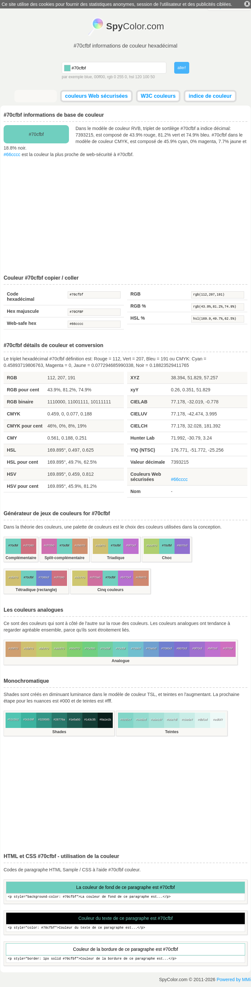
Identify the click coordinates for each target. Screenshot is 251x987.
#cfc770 (80, 577)
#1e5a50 (74, 719)
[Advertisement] (125, 216)
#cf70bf (228, 648)
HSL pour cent (22, 462)
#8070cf (182, 648)
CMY (12, 438)
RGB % (138, 306)
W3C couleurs (158, 96)
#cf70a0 (95, 577)
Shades (59, 732)
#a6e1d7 (156, 719)
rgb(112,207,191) (217, 294)
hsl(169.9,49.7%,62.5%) (217, 319)
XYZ (134, 377)
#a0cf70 (59, 648)
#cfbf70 (100, 545)
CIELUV (138, 413)
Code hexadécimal (20, 296)
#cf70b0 (49, 545)
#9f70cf (197, 648)
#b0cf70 (151, 545)
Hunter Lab (142, 438)
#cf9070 (80, 545)
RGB (135, 294)
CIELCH (138, 425)
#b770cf (126, 577)
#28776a (59, 719)
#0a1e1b (105, 719)
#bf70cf (131, 545)
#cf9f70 (13, 648)
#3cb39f (28, 719)
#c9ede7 (187, 719)
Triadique (115, 558)
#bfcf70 (44, 648)
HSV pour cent (22, 486)
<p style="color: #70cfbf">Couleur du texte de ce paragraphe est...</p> (125, 928)
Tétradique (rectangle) (36, 590)
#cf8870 (141, 577)
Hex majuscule (23, 311)
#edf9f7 (218, 719)
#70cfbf (94, 294)
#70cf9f (105, 648)
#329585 (44, 719)
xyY (134, 389)
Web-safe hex (21, 323)
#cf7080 (28, 545)
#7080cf (44, 577)
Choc (167, 558)
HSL (11, 450)
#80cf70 (74, 648)
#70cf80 (90, 648)
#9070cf (182, 545)
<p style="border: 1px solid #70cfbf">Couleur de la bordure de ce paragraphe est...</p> (125, 959)
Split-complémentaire (64, 558)
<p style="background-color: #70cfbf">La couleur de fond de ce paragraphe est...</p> (125, 897)
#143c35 (90, 719)
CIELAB (138, 401)
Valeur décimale (147, 462)
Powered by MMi (234, 979)
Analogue (121, 661)
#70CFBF (94, 312)
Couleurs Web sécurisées (145, 477)
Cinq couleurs (110, 590)
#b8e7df (171, 719)
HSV (11, 474)
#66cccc (12, 154)
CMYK (13, 413)
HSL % (137, 318)
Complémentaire (21, 558)
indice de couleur (210, 96)
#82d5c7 (126, 719)
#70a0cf (151, 648)
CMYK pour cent (24, 425)
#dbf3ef (202, 719)
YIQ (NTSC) (142, 450)
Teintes (171, 732)
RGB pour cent (23, 389)
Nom (135, 491)
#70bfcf (136, 648)
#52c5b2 (13, 719)
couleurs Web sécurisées (96, 96)
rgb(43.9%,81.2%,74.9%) (217, 307)
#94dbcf (141, 719)
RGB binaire (20, 401)
